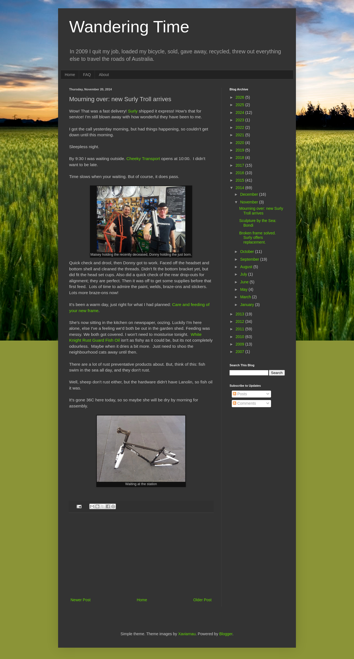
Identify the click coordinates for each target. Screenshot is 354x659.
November (249, 202)
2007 (240, 351)
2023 (240, 120)
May (244, 289)
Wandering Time (129, 26)
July (244, 274)
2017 (240, 165)
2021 (240, 135)
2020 (240, 142)
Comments (244, 403)
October (247, 251)
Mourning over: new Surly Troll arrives (261, 210)
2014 (240, 187)
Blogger (225, 634)
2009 (240, 344)
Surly (132, 111)
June (244, 282)
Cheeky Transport (143, 158)
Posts (240, 394)
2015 (240, 180)
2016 (240, 173)
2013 (240, 314)
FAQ (87, 74)
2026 (240, 97)
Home (70, 74)
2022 (240, 127)
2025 (240, 105)
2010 (240, 336)
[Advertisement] (141, 555)
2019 (240, 150)
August (246, 267)
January (247, 304)
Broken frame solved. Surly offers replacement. (257, 238)
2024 (240, 112)
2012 (240, 321)
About (104, 74)
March (246, 297)
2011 (240, 329)
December (249, 194)
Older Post (202, 600)
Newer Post (80, 600)
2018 (240, 157)
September (250, 259)
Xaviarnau (187, 634)
